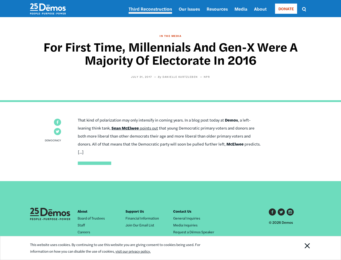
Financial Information (142, 218)
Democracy (53, 140)
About (260, 9)
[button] (57, 122)
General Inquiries (186, 218)
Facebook (272, 212)
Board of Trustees (91, 218)
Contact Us (182, 211)
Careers (84, 231)
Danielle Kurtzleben (180, 77)
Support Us (134, 211)
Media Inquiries (185, 225)
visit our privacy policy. (133, 251)
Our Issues (189, 9)
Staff (81, 225)
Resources (217, 9)
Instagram (290, 212)
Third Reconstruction (150, 9)
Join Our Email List (139, 225)
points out (134, 128)
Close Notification (302, 248)
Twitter (281, 212)
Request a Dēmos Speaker (193, 231)
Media (240, 9)
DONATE (286, 8)
